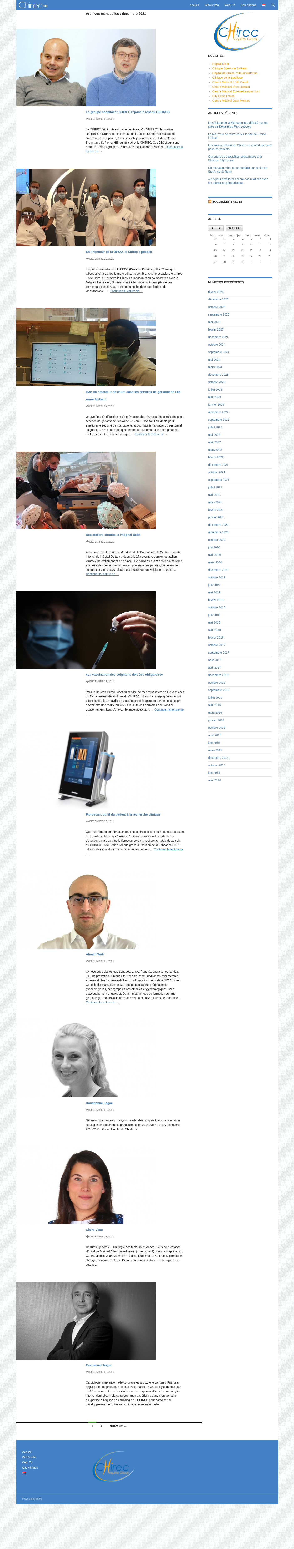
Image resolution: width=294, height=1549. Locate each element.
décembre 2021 (218, 464)
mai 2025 (214, 322)
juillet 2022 (215, 427)
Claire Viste (103, 1273)
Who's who (94, 990)
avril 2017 (214, 667)
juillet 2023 (215, 389)
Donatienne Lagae (114, 1147)
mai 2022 (214, 434)
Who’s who (212, 5)
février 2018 (216, 637)
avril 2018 (214, 630)
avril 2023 (214, 397)
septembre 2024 (218, 352)
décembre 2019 (218, 570)
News (103, 103)
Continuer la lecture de (126, 306)
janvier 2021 (216, 517)
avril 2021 (214, 494)
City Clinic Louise (223, 96)
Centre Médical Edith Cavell (230, 82)
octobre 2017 (216, 645)
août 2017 (214, 660)
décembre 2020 (218, 524)
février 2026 (216, 292)
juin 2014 (214, 772)
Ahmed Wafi (104, 998)
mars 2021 (215, 502)
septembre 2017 (218, 652)
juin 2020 (214, 547)
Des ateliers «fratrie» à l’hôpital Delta (133, 559)
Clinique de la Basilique (227, 77)
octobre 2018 (216, 607)
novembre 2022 (218, 412)
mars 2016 (215, 712)
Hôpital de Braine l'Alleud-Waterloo (234, 73)
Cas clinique (248, 5)
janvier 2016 (216, 720)
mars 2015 (215, 750)
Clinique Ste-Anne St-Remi (229, 68)
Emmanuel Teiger (112, 1409)
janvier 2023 (216, 404)
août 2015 (214, 735)
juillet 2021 (215, 487)
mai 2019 (214, 592)
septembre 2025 (218, 314)
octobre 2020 (216, 540)
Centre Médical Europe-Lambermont (235, 91)
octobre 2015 (216, 727)
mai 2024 (214, 359)
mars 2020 (215, 562)
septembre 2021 (218, 479)
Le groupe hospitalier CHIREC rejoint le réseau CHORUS (132, 114)
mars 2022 (215, 449)
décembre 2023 (218, 374)
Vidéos (113, 103)
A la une (91, 103)
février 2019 (216, 600)
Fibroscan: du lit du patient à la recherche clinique (132, 854)
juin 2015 (214, 742)
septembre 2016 (218, 690)
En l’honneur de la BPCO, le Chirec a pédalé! (129, 261)
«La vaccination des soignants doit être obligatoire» (132, 707)
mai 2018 (214, 622)
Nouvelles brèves (227, 201)
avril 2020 (214, 555)
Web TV (230, 5)
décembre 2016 (218, 675)
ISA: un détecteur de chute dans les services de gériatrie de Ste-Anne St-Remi (135, 413)
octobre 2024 (216, 344)
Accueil (194, 5)
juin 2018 (214, 615)
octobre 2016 (216, 682)
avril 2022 (214, 442)
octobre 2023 (216, 382)
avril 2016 (214, 705)
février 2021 (216, 509)
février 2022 (216, 457)
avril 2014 (214, 780)
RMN (39, 1544)
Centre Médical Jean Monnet (231, 100)
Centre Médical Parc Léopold (231, 86)
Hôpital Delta (220, 64)
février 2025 (216, 329)
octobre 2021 (216, 472)
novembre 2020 (218, 532)
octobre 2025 (216, 307)
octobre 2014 (216, 765)
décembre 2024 (218, 337)
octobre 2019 (216, 577)
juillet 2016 (215, 697)
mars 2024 (215, 367)
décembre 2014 (218, 757)
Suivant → (118, 1471)
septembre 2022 (218, 419)
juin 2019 (214, 585)
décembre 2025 (218, 299)
